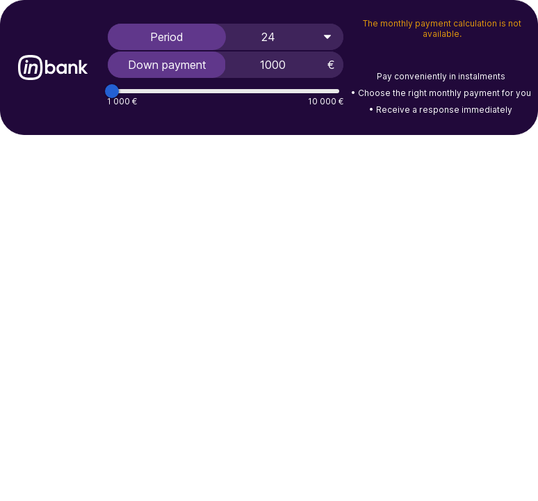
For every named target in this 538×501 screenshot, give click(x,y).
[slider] (112, 91)
